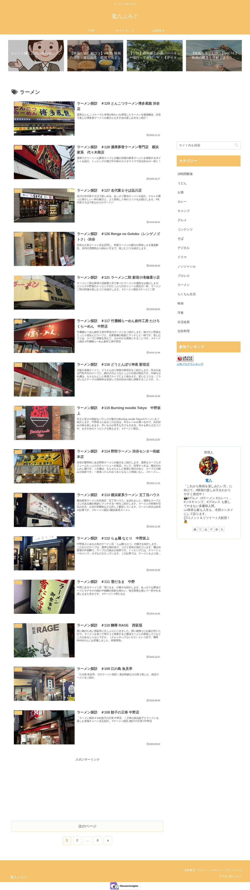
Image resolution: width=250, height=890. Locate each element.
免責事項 (185, 870)
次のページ (87, 827)
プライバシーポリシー (207, 870)
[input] (209, 146)
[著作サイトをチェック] (194, 529)
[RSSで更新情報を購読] (222, 529)
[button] (236, 146)
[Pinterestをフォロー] (211, 529)
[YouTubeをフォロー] (205, 529)
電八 (208, 481)
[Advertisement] (87, 789)
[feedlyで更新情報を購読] (216, 529)
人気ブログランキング (190, 364)
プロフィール (233, 870)
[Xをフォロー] (200, 529)
